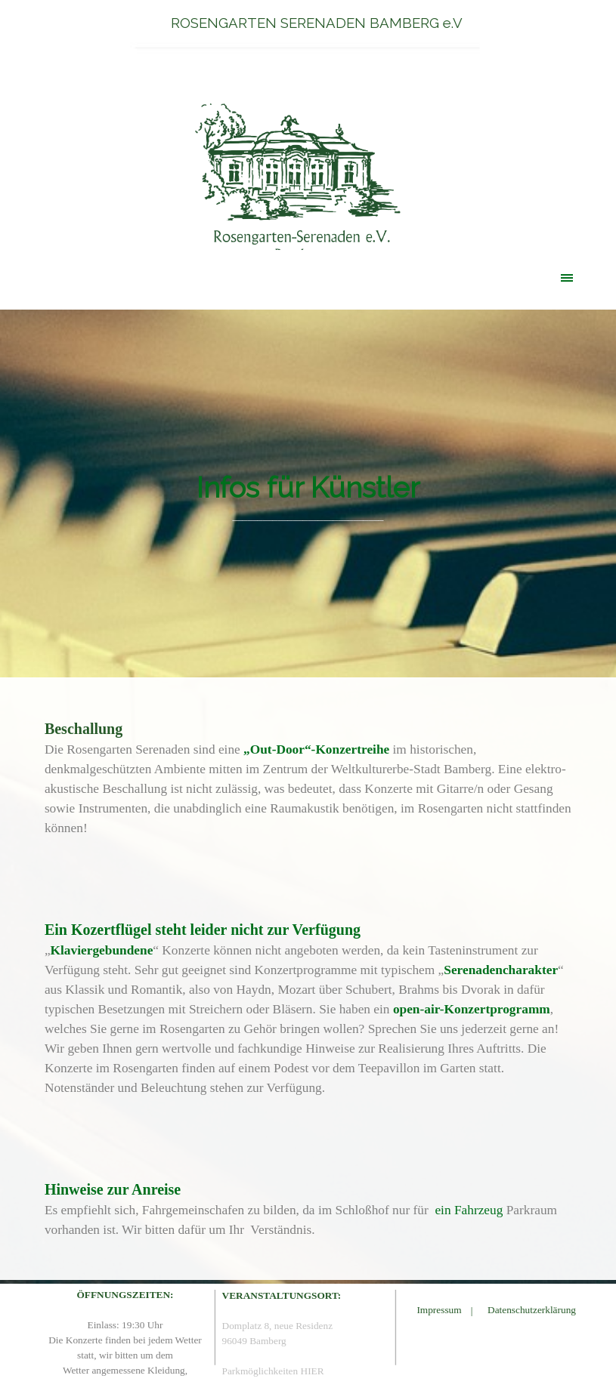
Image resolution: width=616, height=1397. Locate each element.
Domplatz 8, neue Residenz (277, 1325)
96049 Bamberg (254, 1340)
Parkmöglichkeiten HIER (273, 1371)
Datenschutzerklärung (532, 1309)
